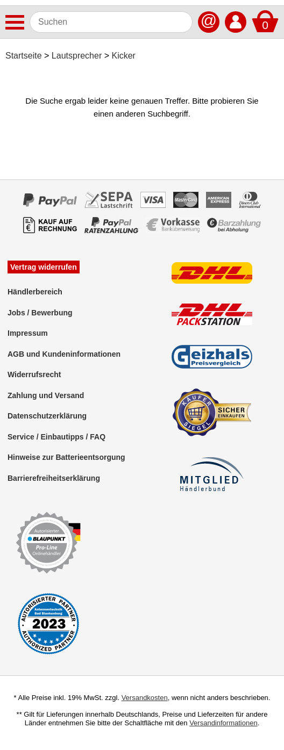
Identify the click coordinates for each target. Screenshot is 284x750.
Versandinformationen (223, 723)
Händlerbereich (35, 291)
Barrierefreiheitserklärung (54, 478)
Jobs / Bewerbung (40, 312)
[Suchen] (111, 22)
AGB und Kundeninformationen (64, 354)
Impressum (28, 333)
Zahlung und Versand (46, 395)
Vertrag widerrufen (43, 267)
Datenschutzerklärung (47, 416)
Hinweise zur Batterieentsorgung (66, 457)
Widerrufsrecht (34, 374)
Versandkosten (145, 698)
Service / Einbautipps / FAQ (56, 436)
